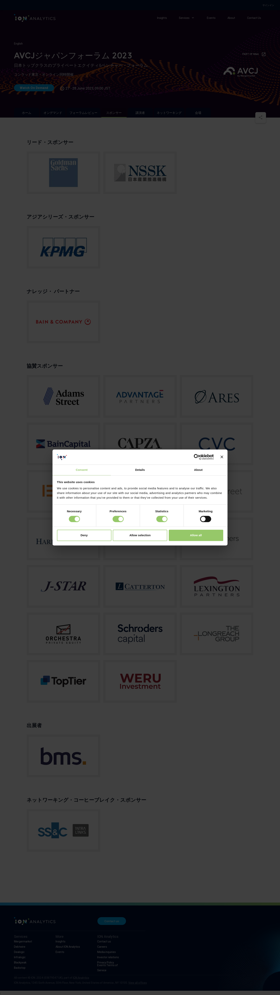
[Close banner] (221, 457)
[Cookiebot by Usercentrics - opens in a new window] (197, 457)
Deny (84, 535)
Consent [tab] (82, 469)
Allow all (196, 535)
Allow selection (139, 535)
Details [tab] (140, 469)
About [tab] (198, 469)
